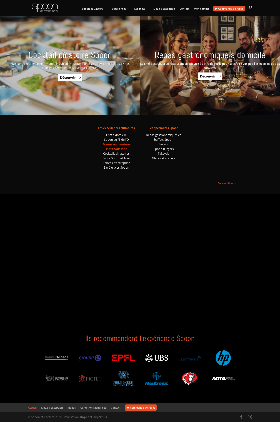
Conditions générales (93, 407)
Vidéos (72, 407)
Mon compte (201, 9)
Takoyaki (163, 154)
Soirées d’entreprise (116, 163)
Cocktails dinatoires (116, 154)
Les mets (139, 9)
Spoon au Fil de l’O (116, 140)
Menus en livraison (116, 144)
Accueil (32, 407)
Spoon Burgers (164, 149)
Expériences (118, 9)
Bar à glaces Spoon (116, 167)
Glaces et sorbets (163, 158)
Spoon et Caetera (92, 9)
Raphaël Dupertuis (93, 417)
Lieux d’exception (164, 9)
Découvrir (68, 77)
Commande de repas (230, 8)
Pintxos (164, 144)
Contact (184, 9)
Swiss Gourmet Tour (116, 158)
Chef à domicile (116, 135)
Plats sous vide (116, 149)
